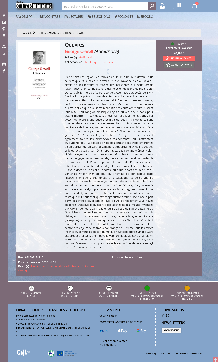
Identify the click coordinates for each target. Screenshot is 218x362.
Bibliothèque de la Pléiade (99, 62)
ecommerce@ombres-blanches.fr (120, 322)
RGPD (169, 353)
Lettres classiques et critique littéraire (55, 266)
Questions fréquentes (113, 341)
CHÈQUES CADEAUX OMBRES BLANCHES (109, 293)
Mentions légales (152, 353)
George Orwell (79, 51)
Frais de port (107, 344)
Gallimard (85, 57)
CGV (163, 353)
